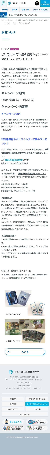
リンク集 (37, 409)
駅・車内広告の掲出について (37, 404)
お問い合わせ (13, 409)
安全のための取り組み (37, 399)
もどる (25, 351)
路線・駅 (25, 9)
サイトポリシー (25, 414)
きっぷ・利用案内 (40, 9)
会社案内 (13, 399)
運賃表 (14, 9)
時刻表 (5, 9)
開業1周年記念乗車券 (14, 159)
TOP (3, 20)
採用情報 (13, 404)
